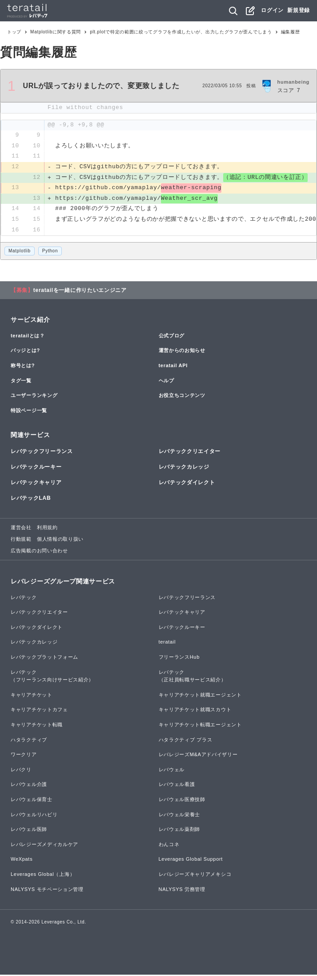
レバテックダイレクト (187, 484)
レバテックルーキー (36, 468)
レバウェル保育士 (31, 800)
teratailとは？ (28, 336)
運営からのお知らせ (182, 351)
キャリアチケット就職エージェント (200, 695)
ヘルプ (166, 381)
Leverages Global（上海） (43, 875)
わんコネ (169, 845)
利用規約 (47, 528)
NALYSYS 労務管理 (182, 890)
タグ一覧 (21, 381)
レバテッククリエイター (190, 452)
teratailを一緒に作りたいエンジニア (80, 291)
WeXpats (21, 860)
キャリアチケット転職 (37, 726)
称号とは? (23, 366)
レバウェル (172, 770)
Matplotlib (19, 252)
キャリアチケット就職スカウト (195, 710)
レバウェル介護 (29, 785)
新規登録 (298, 10)
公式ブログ (172, 336)
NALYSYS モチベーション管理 (47, 890)
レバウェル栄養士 (180, 815)
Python (50, 252)
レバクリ (21, 770)
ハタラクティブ (29, 740)
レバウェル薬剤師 (180, 830)
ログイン (272, 10)
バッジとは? (25, 351)
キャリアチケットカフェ (39, 710)
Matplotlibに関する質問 (55, 31)
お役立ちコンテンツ (182, 396)
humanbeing (293, 82)
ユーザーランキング (34, 396)
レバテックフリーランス (42, 452)
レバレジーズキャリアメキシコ (195, 875)
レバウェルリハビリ (34, 815)
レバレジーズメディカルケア (44, 845)
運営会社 (21, 528)
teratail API (173, 366)
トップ (14, 31)
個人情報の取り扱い (60, 540)
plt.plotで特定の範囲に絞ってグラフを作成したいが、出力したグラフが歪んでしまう (181, 31)
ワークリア (24, 755)
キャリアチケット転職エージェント (200, 726)
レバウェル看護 (177, 785)
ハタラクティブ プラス (186, 740)
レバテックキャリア (36, 484)
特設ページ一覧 (29, 411)
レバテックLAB (31, 499)
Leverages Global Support (191, 860)
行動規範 (21, 540)
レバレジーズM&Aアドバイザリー (198, 755)
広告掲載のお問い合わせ (39, 551)
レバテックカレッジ (184, 468)
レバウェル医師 (29, 830)
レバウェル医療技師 (182, 800)
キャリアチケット (31, 695)
